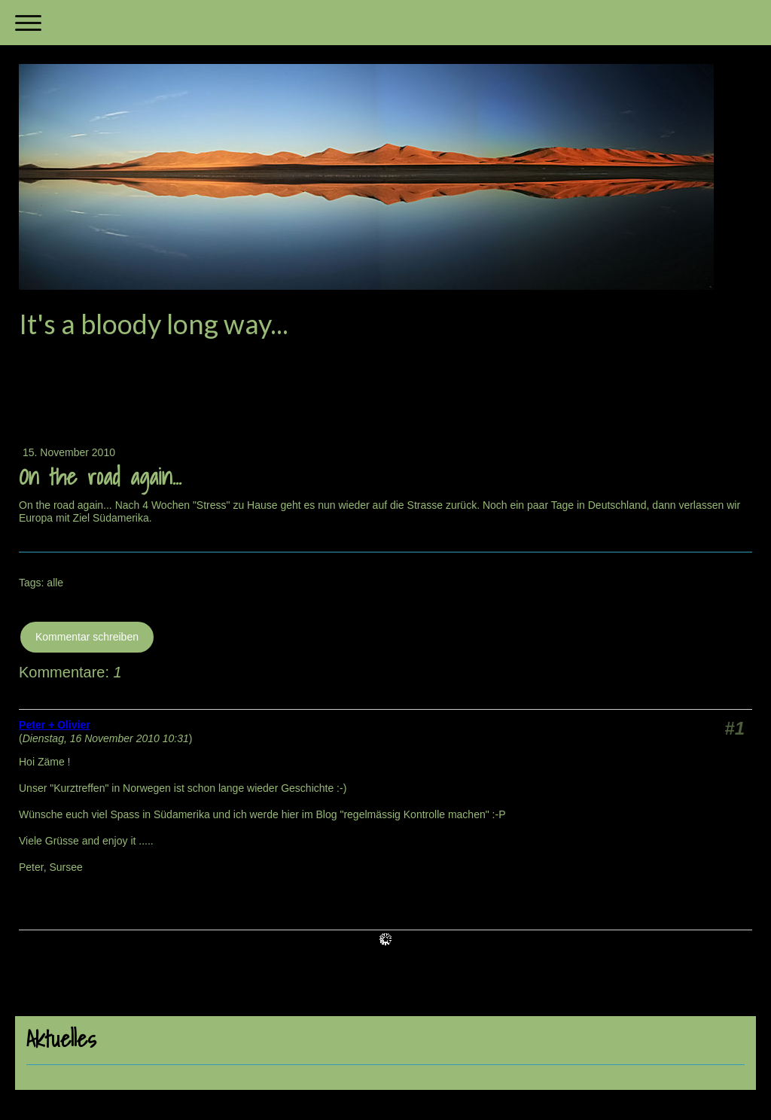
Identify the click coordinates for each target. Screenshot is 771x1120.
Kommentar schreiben (87, 637)
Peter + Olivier (54, 725)
